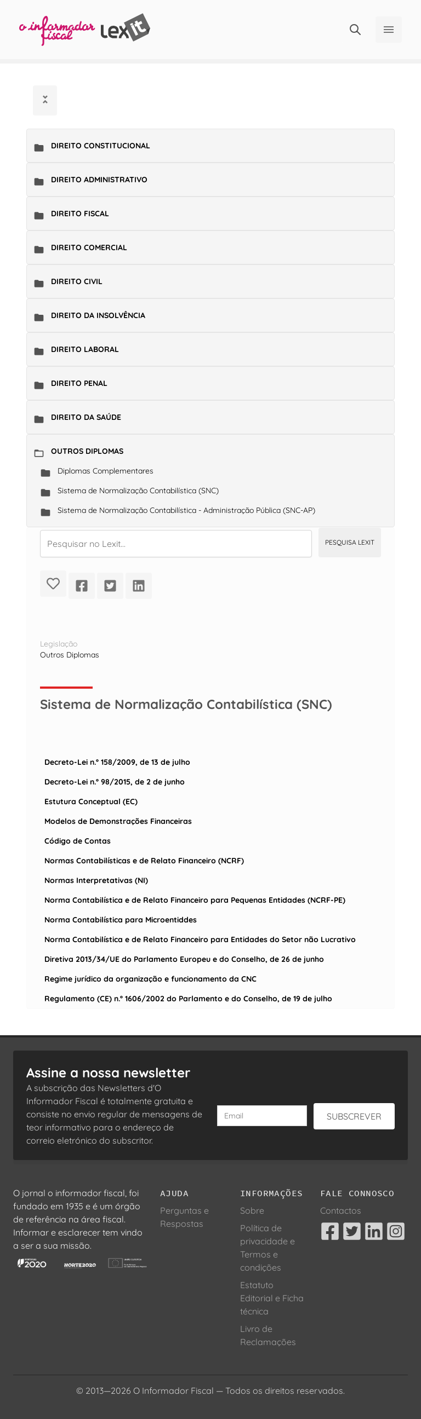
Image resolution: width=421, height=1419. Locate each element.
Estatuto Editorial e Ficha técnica (272, 1298)
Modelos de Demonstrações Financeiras (118, 821)
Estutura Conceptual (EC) (91, 801)
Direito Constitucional (100, 146)
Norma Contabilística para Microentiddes (120, 920)
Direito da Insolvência (98, 315)
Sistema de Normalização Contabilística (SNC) (138, 490)
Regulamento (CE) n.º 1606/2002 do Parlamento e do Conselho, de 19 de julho (188, 998)
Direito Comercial (89, 247)
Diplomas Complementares (105, 471)
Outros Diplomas (87, 451)
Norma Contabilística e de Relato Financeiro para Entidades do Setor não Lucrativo (200, 939)
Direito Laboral (85, 349)
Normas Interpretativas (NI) (96, 880)
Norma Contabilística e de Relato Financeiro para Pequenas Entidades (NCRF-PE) (194, 900)
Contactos (340, 1210)
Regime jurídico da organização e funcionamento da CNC (150, 979)
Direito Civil (77, 281)
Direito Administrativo (99, 179)
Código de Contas (77, 841)
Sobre (252, 1210)
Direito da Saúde (86, 417)
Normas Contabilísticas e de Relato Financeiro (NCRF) (144, 861)
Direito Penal (79, 383)
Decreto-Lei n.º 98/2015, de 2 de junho (114, 782)
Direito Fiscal (80, 213)
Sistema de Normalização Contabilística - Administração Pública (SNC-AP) (186, 510)
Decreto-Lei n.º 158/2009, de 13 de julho (117, 762)
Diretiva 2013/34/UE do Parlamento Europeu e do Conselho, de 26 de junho (184, 959)
